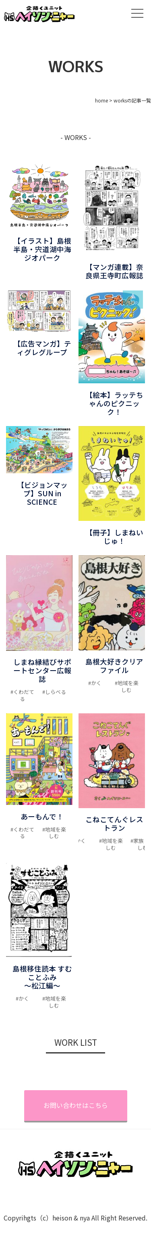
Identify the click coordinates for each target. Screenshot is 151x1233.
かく (96, 683)
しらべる (55, 692)
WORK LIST (75, 1042)
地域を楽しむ (128, 686)
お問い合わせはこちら (75, 1105)
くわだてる (23, 695)
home (101, 100)
